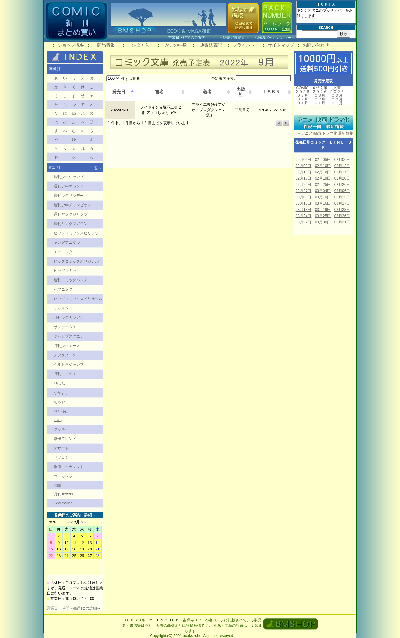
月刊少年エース (67, 346)
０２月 (302, 99)
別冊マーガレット (69, 467)
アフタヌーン (65, 355)
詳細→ (90, 515)
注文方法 (141, 45)
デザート (61, 448)
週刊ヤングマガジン (71, 224)
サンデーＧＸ (65, 327)
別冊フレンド (65, 438)
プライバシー (246, 45)
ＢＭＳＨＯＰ (168, 620)
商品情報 (106, 45)
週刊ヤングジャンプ (71, 214)
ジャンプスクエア (69, 336)
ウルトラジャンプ (69, 364)
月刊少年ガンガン (69, 317)
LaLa (58, 420)
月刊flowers (63, 494)
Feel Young (63, 503)
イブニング (63, 289)
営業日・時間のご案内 (193, 37)
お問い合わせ (316, 45)
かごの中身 (176, 45)
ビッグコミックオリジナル (76, 261)
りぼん (59, 383)
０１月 (302, 103)
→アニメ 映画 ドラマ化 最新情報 (323, 133)
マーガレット (65, 476)
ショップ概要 (71, 45)
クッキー (61, 429)
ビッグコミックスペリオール (78, 299)
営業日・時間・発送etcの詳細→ (74, 608)
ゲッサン (61, 308)
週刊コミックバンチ (71, 280)
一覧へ (96, 168)
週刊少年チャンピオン (72, 205)
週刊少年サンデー (69, 195)
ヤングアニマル (67, 242)
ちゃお (59, 402)
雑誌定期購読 (234, 37)
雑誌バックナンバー (274, 37)
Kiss (57, 485)
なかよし (61, 392)
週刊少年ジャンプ (69, 177)
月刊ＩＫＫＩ (65, 374)
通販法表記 (211, 45)
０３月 (302, 95)
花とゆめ (61, 411)
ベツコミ (61, 457)
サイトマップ (281, 45)
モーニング (63, 252)
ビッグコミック (67, 270)
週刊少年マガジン (69, 186)
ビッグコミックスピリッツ (76, 233)
